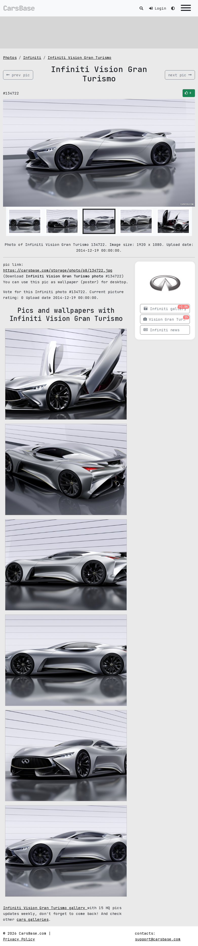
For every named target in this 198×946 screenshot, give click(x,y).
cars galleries (33, 919)
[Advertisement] (99, 31)
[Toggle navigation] (186, 8)
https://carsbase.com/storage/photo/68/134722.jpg (57, 270)
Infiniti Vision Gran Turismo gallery (45, 907)
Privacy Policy (19, 939)
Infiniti (32, 57)
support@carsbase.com (158, 939)
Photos (10, 57)
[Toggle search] (141, 8)
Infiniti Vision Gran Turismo (79, 57)
